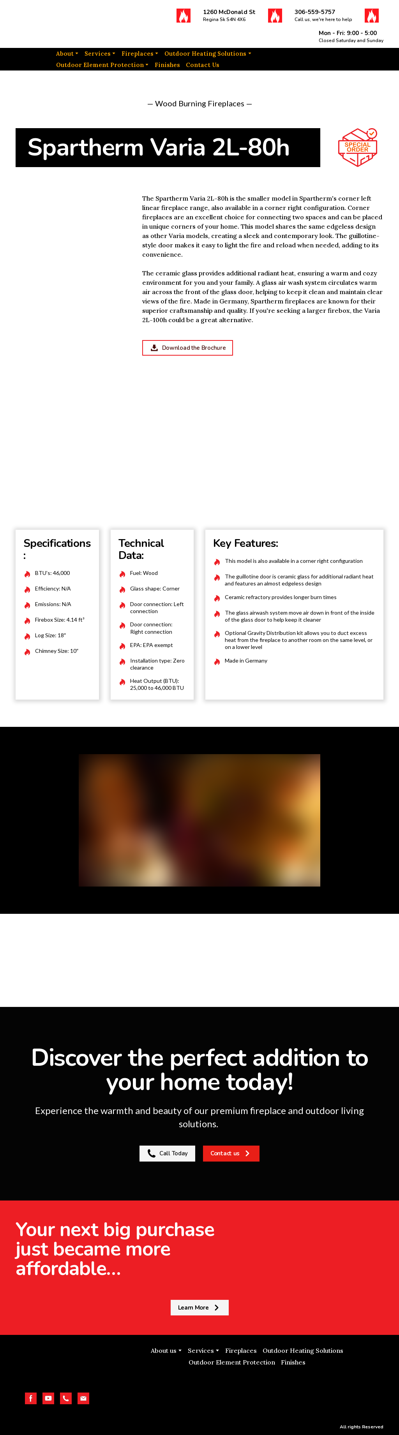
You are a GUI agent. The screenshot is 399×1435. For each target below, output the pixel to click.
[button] (183, 15)
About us (164, 1350)
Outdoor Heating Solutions (205, 53)
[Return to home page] (55, 24)
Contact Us (202, 65)
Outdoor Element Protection (100, 65)
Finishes (167, 65)
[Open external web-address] (247, 1392)
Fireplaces (138, 53)
